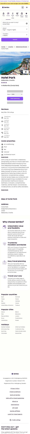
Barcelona (17, 314)
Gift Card (15, 408)
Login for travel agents (15, 414)
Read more (4, 157)
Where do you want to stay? (10, 22)
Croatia (10, 47)
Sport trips (3, 331)
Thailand (17, 305)
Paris (2, 314)
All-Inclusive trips (5, 329)
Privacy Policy (15, 388)
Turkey (3, 299)
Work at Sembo (15, 395)
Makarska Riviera (21, 47)
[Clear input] (27, 23)
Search (15, 39)
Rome (2, 318)
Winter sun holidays (20, 327)
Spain (2, 297)
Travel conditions (15, 392)
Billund (17, 312)
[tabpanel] (15, 31)
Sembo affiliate (15, 411)
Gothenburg (4, 320)
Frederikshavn (18, 318)
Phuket (17, 320)
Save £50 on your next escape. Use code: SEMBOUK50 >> (15, 3)
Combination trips (19, 329)
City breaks (4, 333)
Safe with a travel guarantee (15, 398)
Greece (17, 303)
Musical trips (18, 333)
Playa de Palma (5, 316)
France (17, 299)
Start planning (15, 98)
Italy (2, 301)
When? (4, 28)
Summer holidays (5, 327)
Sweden (3, 303)
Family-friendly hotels (20, 331)
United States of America (7, 305)
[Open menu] (27, 7)
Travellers (5, 34)
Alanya (3, 312)
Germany (17, 301)
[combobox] (14, 24)
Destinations (15, 404)
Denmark (17, 297)
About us (15, 401)
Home (3, 47)
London (17, 316)
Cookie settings (15, 420)
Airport (9, 94)
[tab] (3, 16)
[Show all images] (26, 72)
